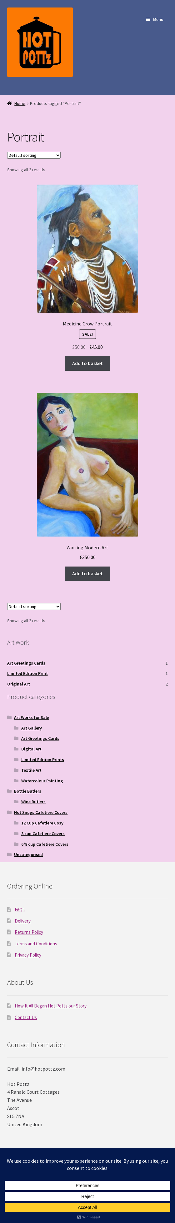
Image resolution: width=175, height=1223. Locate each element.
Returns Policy (29, 932)
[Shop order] (34, 155)
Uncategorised (28, 854)
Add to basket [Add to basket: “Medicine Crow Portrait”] (87, 363)
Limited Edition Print (27, 673)
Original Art (18, 684)
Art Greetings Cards (26, 663)
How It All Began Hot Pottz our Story (51, 1006)
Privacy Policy (28, 955)
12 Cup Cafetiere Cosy (42, 823)
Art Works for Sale (31, 717)
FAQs (20, 910)
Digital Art (31, 749)
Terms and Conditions (36, 944)
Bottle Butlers (27, 791)
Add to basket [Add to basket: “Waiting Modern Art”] (87, 573)
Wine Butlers (33, 802)
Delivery (23, 921)
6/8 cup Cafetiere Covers (44, 844)
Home (19, 103)
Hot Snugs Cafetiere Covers (41, 812)
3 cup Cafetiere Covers (43, 833)
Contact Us (26, 1017)
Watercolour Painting (42, 781)
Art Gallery (31, 728)
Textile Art (31, 770)
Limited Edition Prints (42, 759)
